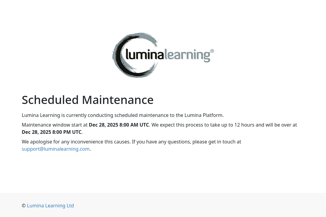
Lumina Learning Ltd (50, 205)
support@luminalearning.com (56, 149)
